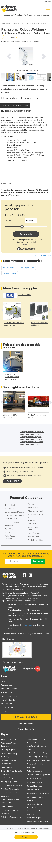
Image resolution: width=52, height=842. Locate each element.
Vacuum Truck (33, 537)
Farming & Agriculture (9, 782)
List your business (26, 717)
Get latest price (9, 37)
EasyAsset (28, 625)
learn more (12, 481)
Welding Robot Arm (39, 23)
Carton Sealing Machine (14, 512)
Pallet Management (34, 771)
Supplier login (26, 723)
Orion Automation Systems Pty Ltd (24, 42)
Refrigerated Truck (35, 514)
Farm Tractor (10, 529)
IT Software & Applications (11, 817)
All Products (6, 23)
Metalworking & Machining (37, 757)
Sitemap (4, 711)
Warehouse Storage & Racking (38, 794)
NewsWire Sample (8, 700)
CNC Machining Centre (14, 515)
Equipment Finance (13, 522)
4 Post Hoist (10, 505)
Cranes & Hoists (7, 767)
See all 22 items (24, 295)
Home (3, 681)
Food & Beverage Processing (11, 785)
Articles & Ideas (7, 685)
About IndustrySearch (9, 689)
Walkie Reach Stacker (36, 540)
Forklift (7, 532)
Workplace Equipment (35, 818)
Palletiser (31, 504)
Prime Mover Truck (35, 511)
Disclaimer (26, 244)
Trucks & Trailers (33, 790)
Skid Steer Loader (35, 524)
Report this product (43, 255)
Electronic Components (9, 778)
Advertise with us (7, 704)
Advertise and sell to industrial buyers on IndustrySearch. (26, 634)
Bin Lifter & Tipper (12, 508)
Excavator (9, 526)
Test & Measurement (34, 782)
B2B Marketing (6, 692)
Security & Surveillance (35, 779)
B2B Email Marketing (9, 696)
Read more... (6, 183)
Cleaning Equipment (8, 750)
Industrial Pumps (7, 807)
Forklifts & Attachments (10, 789)
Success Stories (7, 707)
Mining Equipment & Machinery (38, 760)
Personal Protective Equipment (38, 775)
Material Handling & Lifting (37, 753)
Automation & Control (21, 23)
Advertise (47, 2)
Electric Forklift (11, 519)
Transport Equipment (34, 786)
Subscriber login (26, 729)
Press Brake (33, 507)
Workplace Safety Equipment (37, 822)
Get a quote (26, 234)
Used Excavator (34, 533)
